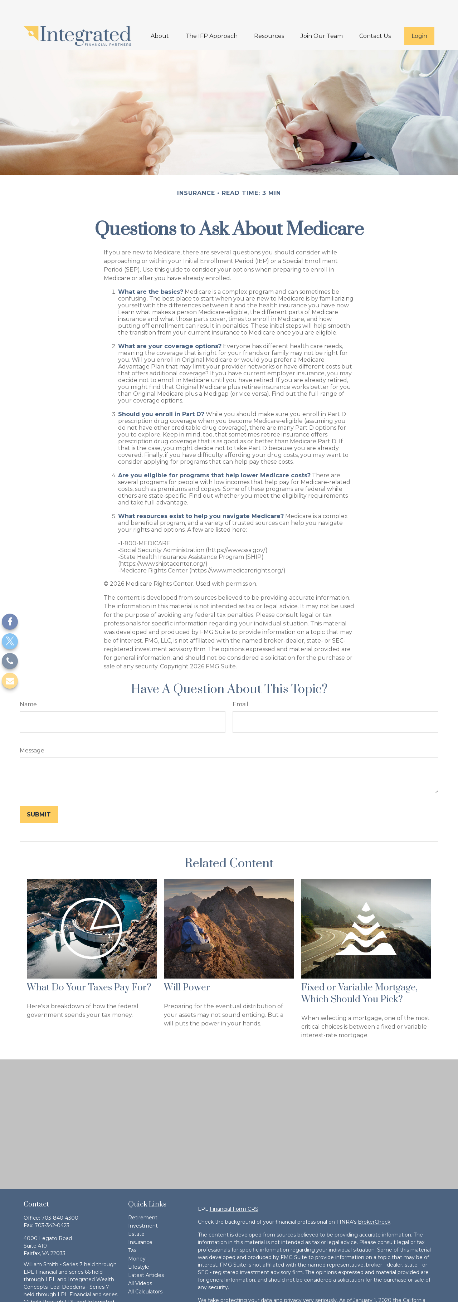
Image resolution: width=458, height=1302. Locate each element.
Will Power (187, 966)
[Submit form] (39, 793)
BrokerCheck (374, 1200)
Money (137, 1237)
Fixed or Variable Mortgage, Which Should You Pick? (359, 972)
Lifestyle (138, 1245)
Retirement (142, 1196)
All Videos (140, 1262)
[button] (160, 14)
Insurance (140, 1221)
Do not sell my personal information (268, 1294)
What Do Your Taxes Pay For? (89, 966)
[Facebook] (10, 622)
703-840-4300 (60, 1196)
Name (28, 682)
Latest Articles (146, 1253)
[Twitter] (10, 641)
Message (32, 729)
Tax (132, 1229)
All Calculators (145, 1270)
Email (240, 682)
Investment (143, 1204)
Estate (136, 1212)
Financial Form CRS (234, 1187)
